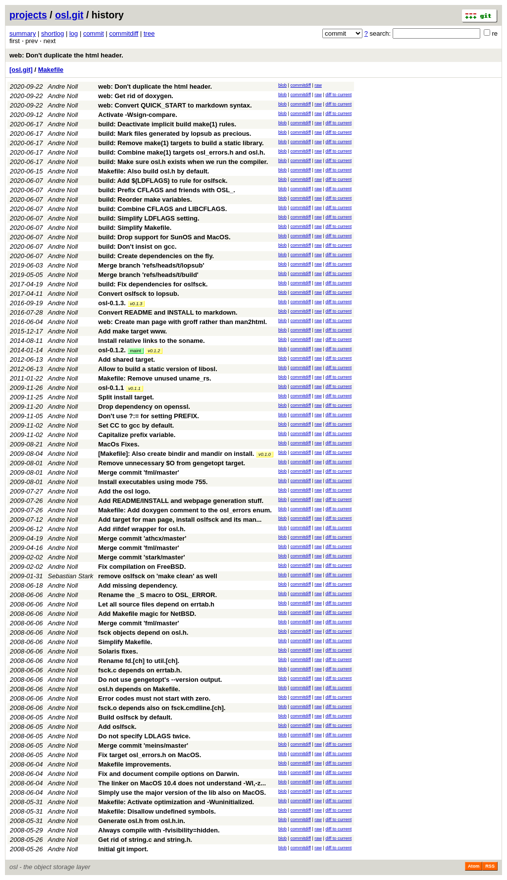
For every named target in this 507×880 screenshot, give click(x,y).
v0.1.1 (134, 388)
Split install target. (126, 397)
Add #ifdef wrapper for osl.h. (141, 529)
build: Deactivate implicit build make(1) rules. (167, 124)
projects (28, 14)
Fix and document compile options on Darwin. (168, 773)
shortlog (52, 33)
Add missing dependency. (137, 585)
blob (282, 85)
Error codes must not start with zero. (154, 698)
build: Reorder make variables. (145, 199)
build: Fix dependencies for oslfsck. (152, 284)
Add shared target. (126, 359)
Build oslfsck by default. (135, 717)
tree (149, 33)
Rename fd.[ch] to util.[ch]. (138, 660)
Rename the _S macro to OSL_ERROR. (157, 595)
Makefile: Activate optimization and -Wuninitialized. (176, 802)
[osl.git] (21, 69)
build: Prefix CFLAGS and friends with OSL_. (166, 190)
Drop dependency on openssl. (144, 406)
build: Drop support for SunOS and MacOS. (164, 237)
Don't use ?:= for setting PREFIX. (148, 416)
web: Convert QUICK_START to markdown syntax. (175, 105)
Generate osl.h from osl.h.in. (141, 821)
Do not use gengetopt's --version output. (160, 679)
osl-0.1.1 (111, 387)
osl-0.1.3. (112, 303)
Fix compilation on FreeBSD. (142, 566)
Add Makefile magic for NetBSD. (147, 613)
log (73, 33)
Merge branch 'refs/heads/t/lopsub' (151, 265)
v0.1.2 (154, 350)
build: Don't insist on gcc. (137, 246)
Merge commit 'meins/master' (143, 745)
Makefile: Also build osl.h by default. (153, 171)
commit (93, 33)
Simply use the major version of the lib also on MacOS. (182, 792)
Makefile (50, 69)
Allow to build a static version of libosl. (157, 369)
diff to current (338, 94)
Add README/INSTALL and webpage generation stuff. (180, 500)
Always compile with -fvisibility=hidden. (158, 830)
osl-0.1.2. (112, 350)
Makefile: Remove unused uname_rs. (154, 378)
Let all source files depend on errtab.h (156, 604)
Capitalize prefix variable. (136, 435)
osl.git (69, 14)
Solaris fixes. (118, 651)
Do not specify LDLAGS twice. (144, 736)
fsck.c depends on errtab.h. (140, 670)
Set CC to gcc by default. (136, 425)
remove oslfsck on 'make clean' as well (157, 576)
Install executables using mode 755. (152, 482)
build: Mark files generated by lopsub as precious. (174, 133)
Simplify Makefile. (125, 642)
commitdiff (123, 33)
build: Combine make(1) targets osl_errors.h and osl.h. (181, 152)
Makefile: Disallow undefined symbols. (157, 811)
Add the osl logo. (124, 491)
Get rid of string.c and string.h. (145, 839)
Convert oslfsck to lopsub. (138, 293)
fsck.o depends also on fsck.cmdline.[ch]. (161, 708)
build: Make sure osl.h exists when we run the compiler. (183, 161)
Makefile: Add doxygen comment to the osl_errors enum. (185, 510)
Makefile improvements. (134, 764)
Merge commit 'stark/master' (141, 557)
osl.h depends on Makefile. (139, 689)
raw (318, 85)
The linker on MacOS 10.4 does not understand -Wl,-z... (182, 783)
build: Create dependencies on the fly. (156, 256)
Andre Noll (63, 86)
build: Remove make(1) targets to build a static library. (180, 143)
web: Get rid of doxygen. (135, 96)
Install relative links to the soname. (151, 340)
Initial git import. (123, 849)
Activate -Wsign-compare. (137, 114)
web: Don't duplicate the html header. (66, 55)
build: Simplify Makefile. (134, 227)
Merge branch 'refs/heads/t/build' (148, 274)
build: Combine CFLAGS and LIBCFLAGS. (162, 209)
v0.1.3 (136, 303)
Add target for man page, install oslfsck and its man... (179, 519)
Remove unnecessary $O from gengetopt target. (171, 463)
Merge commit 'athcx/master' (142, 538)
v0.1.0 (264, 454)
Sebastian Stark (71, 576)
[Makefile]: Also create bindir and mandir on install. (176, 453)
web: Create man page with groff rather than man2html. (182, 322)
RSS (490, 866)
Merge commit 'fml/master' (138, 472)
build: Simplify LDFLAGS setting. (148, 218)
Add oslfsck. (117, 726)
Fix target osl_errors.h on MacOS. (149, 755)
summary (22, 33)
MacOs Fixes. (118, 444)
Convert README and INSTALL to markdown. (167, 312)
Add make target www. (132, 331)
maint (135, 350)
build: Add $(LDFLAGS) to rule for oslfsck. (162, 180)
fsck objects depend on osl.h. (143, 632)
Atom (473, 866)
